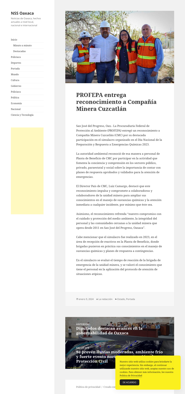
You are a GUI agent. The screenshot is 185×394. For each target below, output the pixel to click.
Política (15, 97)
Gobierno (16, 86)
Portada (15, 68)
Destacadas (19, 51)
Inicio (14, 39)
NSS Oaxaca (22, 13)
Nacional (16, 109)
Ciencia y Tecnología (22, 114)
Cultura (15, 80)
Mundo (15, 74)
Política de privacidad (88, 387)
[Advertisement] (27, 170)
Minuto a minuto (22, 45)
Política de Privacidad (131, 376)
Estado (121, 299)
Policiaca (16, 57)
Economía (16, 103)
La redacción (105, 299)
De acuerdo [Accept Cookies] (129, 383)
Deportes (16, 62)
